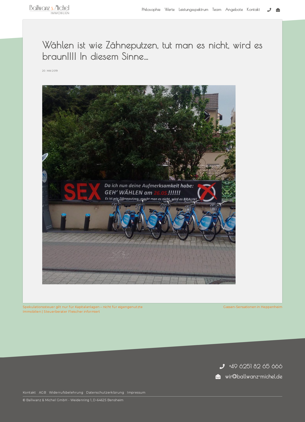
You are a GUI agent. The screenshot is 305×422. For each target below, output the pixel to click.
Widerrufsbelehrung (66, 392)
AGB (42, 392)
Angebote (234, 9)
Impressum (136, 392)
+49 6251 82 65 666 (251, 366)
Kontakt (253, 9)
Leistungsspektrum (193, 9)
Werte (170, 9)
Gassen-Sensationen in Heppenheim (252, 307)
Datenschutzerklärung (105, 392)
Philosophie (151, 9)
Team (216, 9)
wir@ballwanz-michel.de (249, 376)
